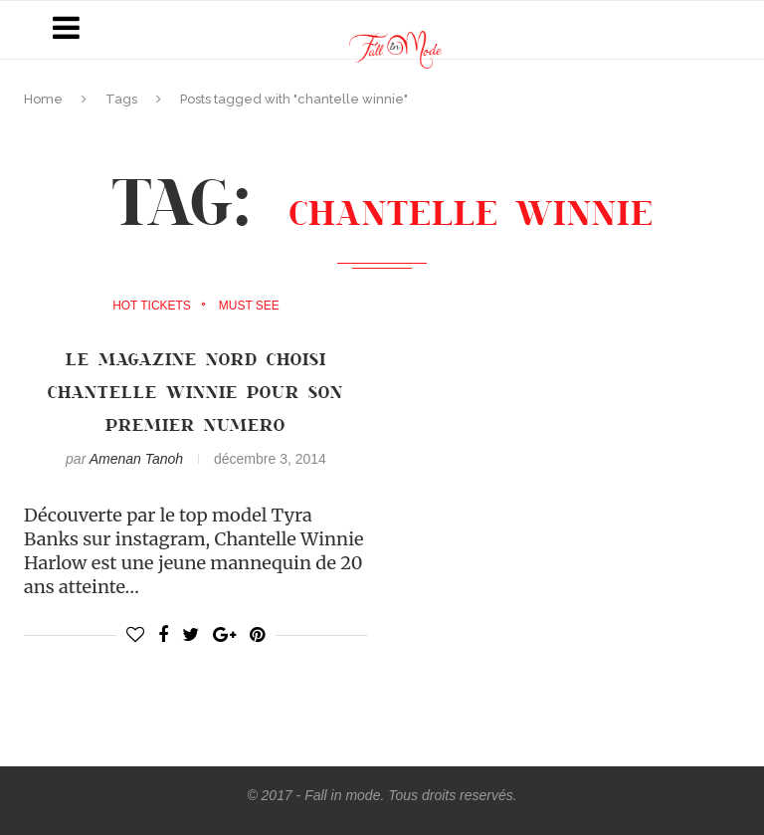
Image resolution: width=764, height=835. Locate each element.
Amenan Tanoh (136, 459)
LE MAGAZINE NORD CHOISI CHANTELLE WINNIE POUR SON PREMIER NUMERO (195, 391)
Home (43, 99)
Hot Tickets (151, 306)
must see (249, 306)
